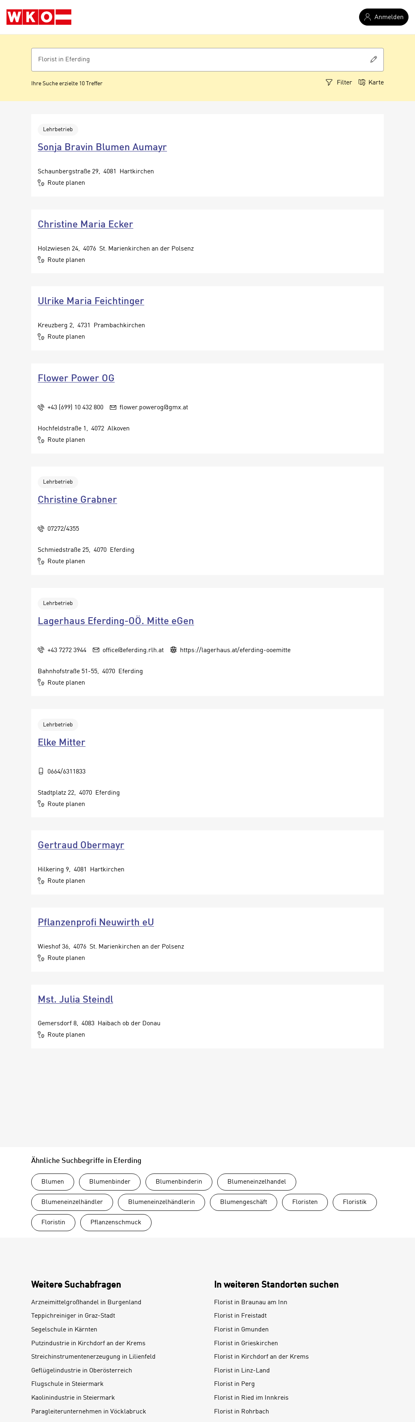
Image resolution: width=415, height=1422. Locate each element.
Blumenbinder (109, 1182)
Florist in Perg (234, 1384)
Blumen (52, 1182)
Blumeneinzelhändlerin (161, 1202)
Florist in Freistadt (240, 1316)
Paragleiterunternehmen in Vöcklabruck (88, 1412)
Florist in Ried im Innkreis (251, 1398)
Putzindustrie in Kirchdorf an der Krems (88, 1343)
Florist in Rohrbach (241, 1412)
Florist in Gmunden (241, 1330)
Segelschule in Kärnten (64, 1330)
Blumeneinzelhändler (72, 1202)
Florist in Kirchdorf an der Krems (261, 1357)
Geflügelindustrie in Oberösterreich (81, 1371)
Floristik (355, 1202)
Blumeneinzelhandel (256, 1182)
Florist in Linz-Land (242, 1371)
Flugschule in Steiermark (67, 1384)
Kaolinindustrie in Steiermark (73, 1398)
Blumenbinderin (179, 1182)
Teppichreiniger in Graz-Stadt (73, 1316)
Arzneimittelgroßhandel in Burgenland (86, 1302)
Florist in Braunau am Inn (250, 1302)
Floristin (53, 1222)
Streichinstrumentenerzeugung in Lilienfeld (93, 1357)
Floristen (305, 1202)
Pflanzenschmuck (115, 1222)
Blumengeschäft (243, 1202)
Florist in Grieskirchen (246, 1343)
